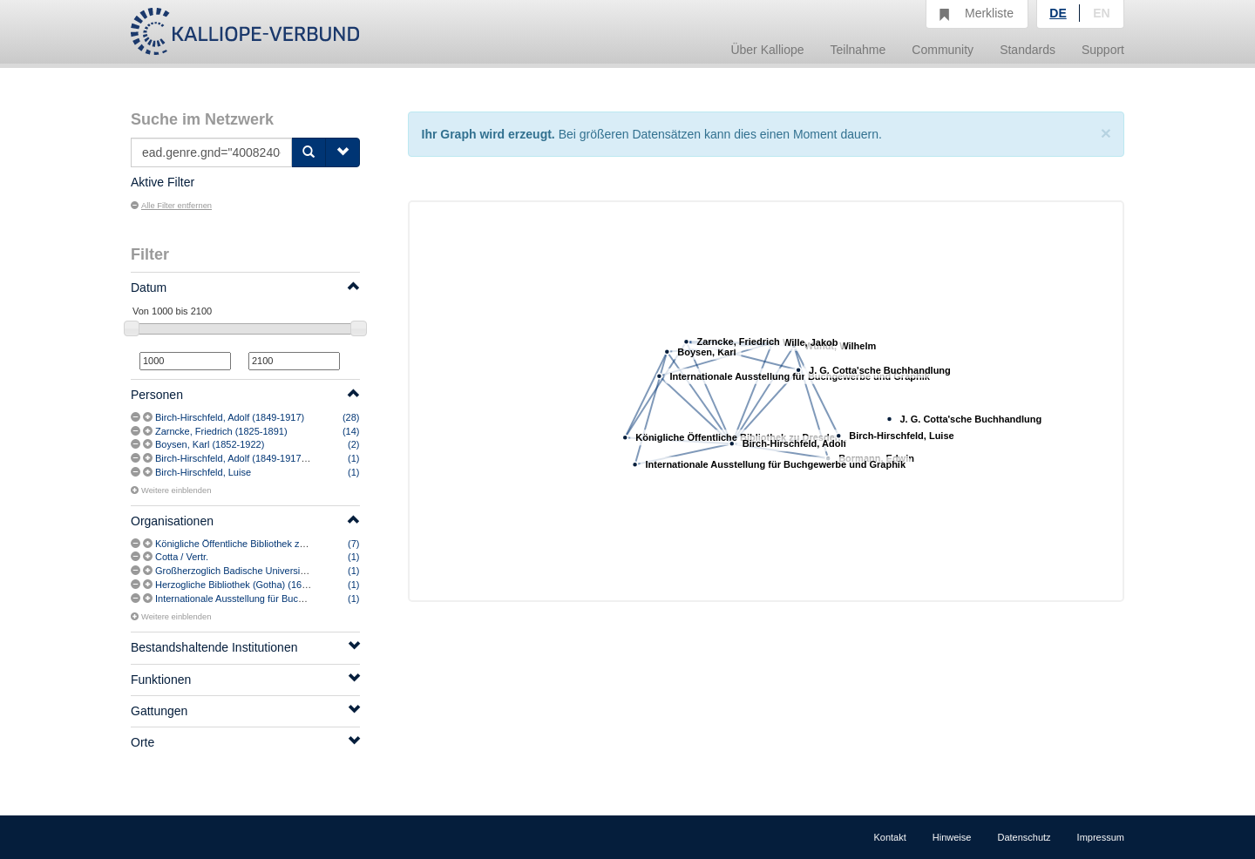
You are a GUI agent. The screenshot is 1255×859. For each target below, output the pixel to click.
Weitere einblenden (171, 490)
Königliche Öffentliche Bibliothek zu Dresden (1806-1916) (276, 543)
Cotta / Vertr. (181, 556)
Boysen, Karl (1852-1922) (209, 444)
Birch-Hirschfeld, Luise (203, 472)
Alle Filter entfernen (171, 205)
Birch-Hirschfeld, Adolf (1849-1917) (229, 417)
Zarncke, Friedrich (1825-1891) (221, 431)
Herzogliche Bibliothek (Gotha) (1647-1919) (247, 584)
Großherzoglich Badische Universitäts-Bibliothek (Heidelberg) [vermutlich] (311, 570)
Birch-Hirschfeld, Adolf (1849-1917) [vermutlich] (255, 458)
